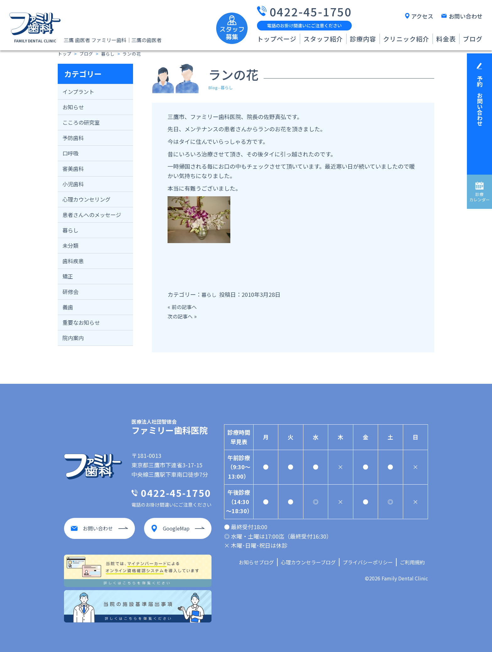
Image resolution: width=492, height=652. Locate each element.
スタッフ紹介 (323, 38)
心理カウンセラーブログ (308, 562)
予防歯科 (73, 138)
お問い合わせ (466, 16)
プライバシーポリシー (368, 562)
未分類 (70, 245)
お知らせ (73, 107)
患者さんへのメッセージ (91, 215)
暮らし (70, 230)
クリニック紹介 (406, 38)
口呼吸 (70, 153)
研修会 (70, 292)
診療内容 (363, 38)
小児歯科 (73, 184)
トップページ (277, 38)
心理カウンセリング (86, 199)
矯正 (67, 276)
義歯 (67, 307)
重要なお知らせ (81, 322)
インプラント (78, 91)
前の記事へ (186, 306)
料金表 (446, 38)
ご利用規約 (412, 562)
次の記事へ (182, 316)
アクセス (422, 16)
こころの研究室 (81, 122)
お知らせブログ (256, 562)
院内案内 (73, 338)
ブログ (473, 38)
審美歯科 (73, 168)
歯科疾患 (73, 261)
